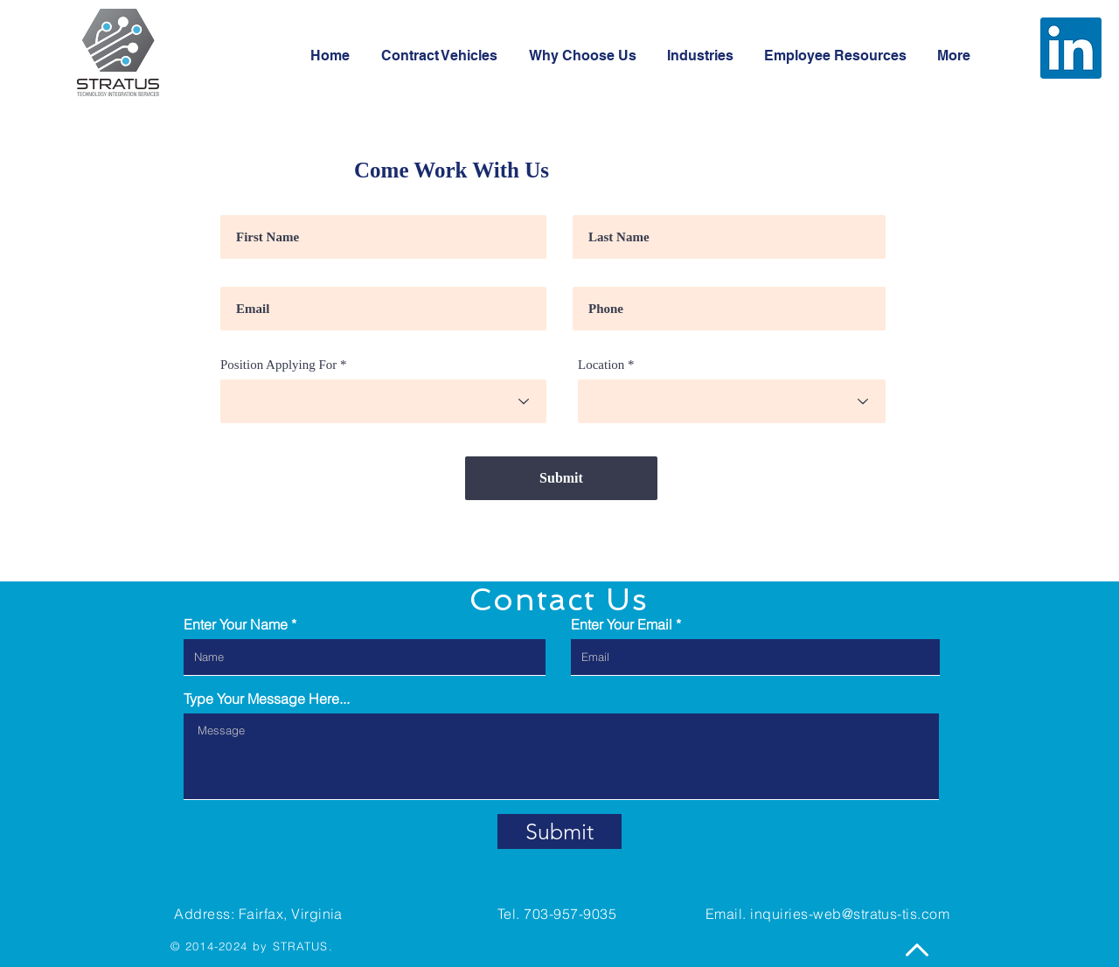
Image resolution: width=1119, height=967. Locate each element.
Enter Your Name (236, 624)
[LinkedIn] (1071, 48)
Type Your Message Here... (267, 699)
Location (601, 365)
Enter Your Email (621, 624)
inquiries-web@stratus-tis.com (849, 913)
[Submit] (561, 478)
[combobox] (383, 401)
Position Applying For (278, 365)
